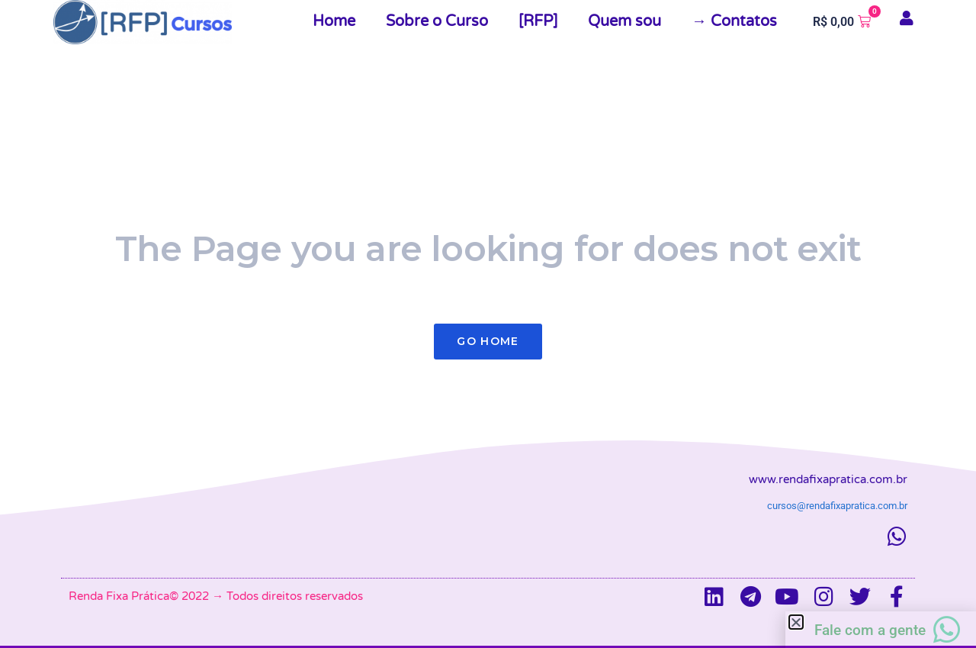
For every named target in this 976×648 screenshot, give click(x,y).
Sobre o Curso (437, 21)
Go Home (487, 341)
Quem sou (624, 21)
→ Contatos (734, 21)
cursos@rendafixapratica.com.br (837, 505)
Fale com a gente (870, 630)
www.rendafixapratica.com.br (828, 479)
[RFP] (537, 21)
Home (334, 21)
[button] (796, 622)
